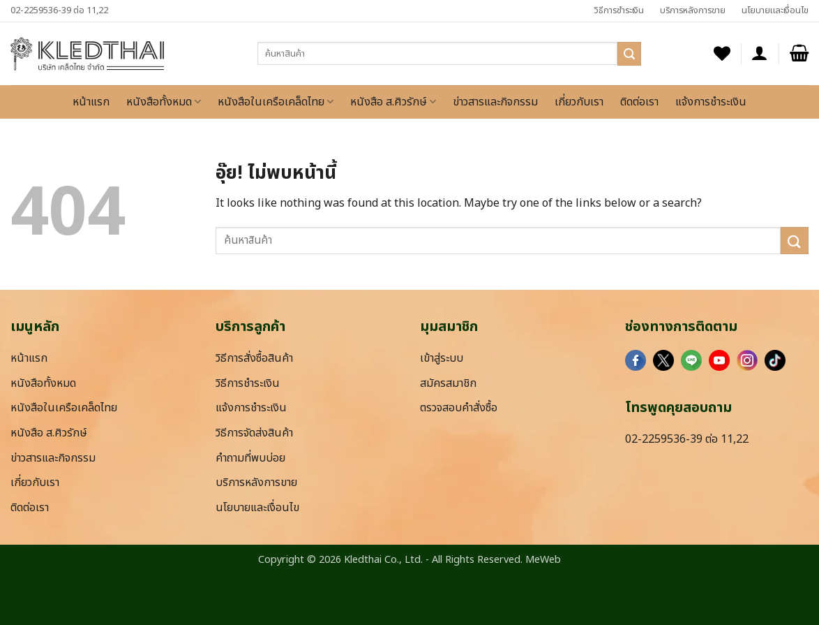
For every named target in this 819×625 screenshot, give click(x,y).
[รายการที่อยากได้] (722, 53)
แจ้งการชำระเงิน (710, 102)
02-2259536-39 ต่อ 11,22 (59, 10)
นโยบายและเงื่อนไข (775, 10)
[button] (759, 53)
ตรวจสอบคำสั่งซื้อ (458, 407)
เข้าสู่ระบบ (441, 358)
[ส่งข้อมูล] (629, 54)
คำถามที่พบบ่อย (250, 458)
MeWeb (543, 559)
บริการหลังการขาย (693, 10)
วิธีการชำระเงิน (619, 10)
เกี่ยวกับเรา (579, 102)
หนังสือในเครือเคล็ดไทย (275, 102)
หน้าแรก (91, 102)
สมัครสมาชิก (448, 383)
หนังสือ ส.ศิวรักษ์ (393, 102)
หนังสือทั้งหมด (163, 102)
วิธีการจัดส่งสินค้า (254, 433)
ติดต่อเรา (639, 102)
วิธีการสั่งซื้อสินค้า (254, 358)
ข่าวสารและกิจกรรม (495, 102)
